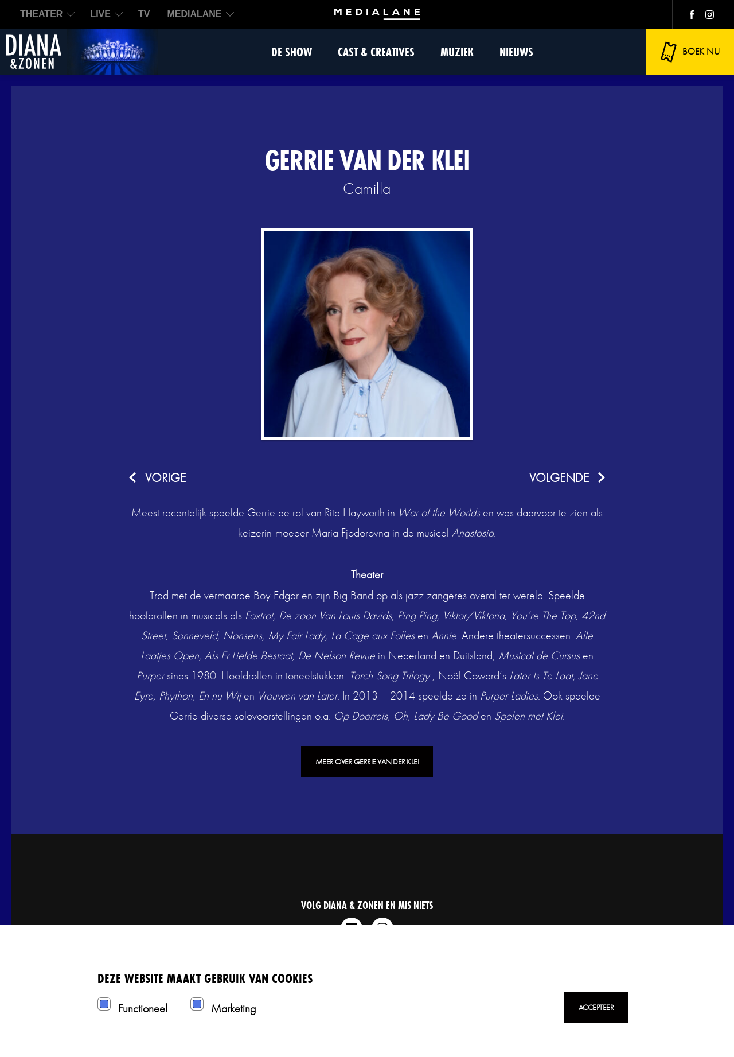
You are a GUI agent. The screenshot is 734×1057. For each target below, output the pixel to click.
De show (291, 52)
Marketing (233, 1008)
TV (144, 14)
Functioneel (142, 1008)
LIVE (100, 14)
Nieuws (516, 52)
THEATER (41, 14)
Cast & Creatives (376, 52)
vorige (165, 477)
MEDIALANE (194, 14)
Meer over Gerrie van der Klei (367, 761)
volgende (559, 477)
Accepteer (596, 1007)
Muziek (457, 52)
